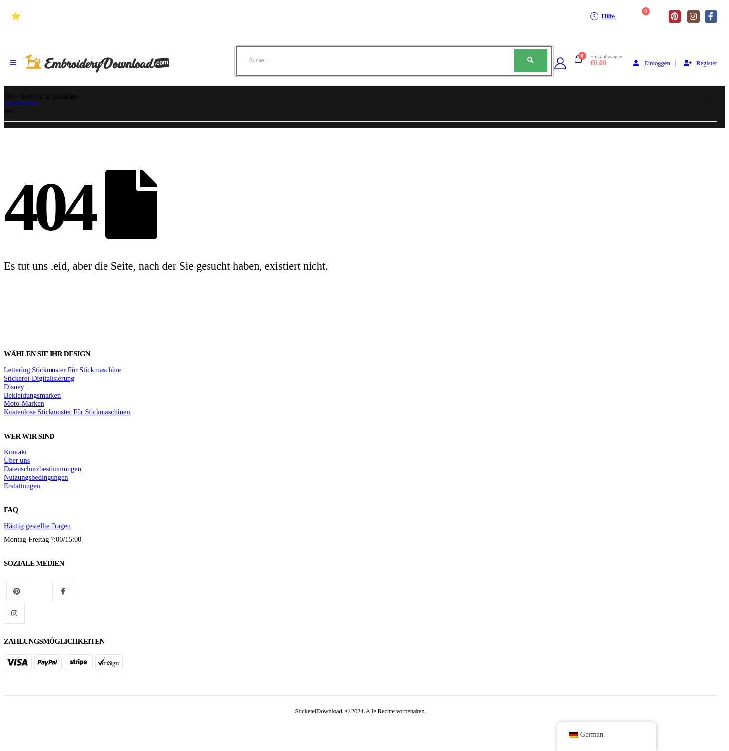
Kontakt (15, 452)
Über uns (17, 460)
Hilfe (602, 16)
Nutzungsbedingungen (36, 477)
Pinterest (16, 591)
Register (700, 63)
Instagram (14, 613)
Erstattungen (22, 486)
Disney (14, 387)
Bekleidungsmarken (32, 395)
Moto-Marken (24, 403)
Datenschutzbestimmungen (42, 469)
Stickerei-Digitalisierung (39, 378)
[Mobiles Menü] (13, 63)
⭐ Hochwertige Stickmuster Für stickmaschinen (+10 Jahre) (114, 16)
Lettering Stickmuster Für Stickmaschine (62, 370)
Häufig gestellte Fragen (37, 526)
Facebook (62, 591)
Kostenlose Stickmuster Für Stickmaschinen (67, 412)
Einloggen (650, 63)
